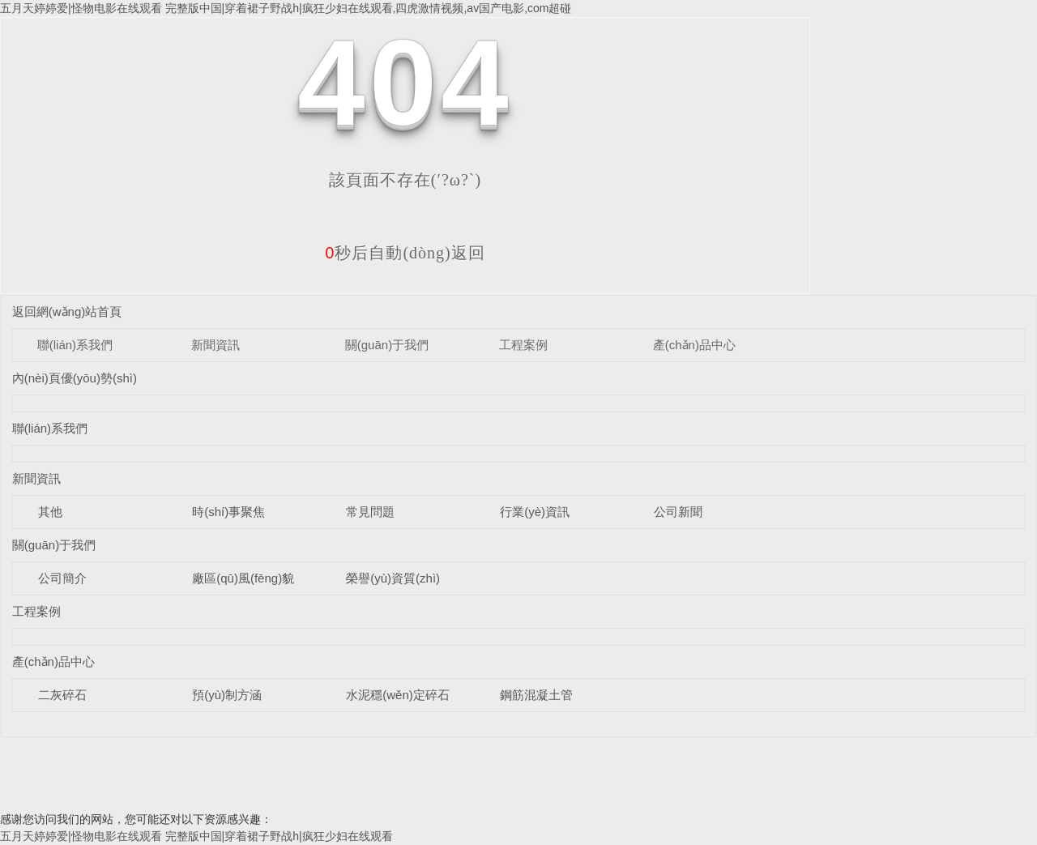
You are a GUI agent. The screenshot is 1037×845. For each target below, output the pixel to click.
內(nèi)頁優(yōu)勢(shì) (74, 378)
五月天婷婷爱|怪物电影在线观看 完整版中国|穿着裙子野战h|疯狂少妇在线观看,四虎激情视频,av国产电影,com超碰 (286, 8)
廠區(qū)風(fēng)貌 (243, 578)
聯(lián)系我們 (75, 345)
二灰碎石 (62, 695)
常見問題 (370, 512)
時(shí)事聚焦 (228, 512)
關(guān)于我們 (387, 345)
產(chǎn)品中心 (694, 345)
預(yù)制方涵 (227, 695)
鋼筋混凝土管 (536, 695)
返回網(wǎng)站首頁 (67, 311)
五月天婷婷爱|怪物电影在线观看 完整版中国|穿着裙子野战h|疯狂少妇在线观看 (196, 836)
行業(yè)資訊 (535, 512)
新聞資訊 (215, 345)
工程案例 (523, 345)
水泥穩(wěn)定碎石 (398, 695)
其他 (50, 512)
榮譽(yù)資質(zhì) (393, 578)
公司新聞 (678, 512)
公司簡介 (62, 578)
